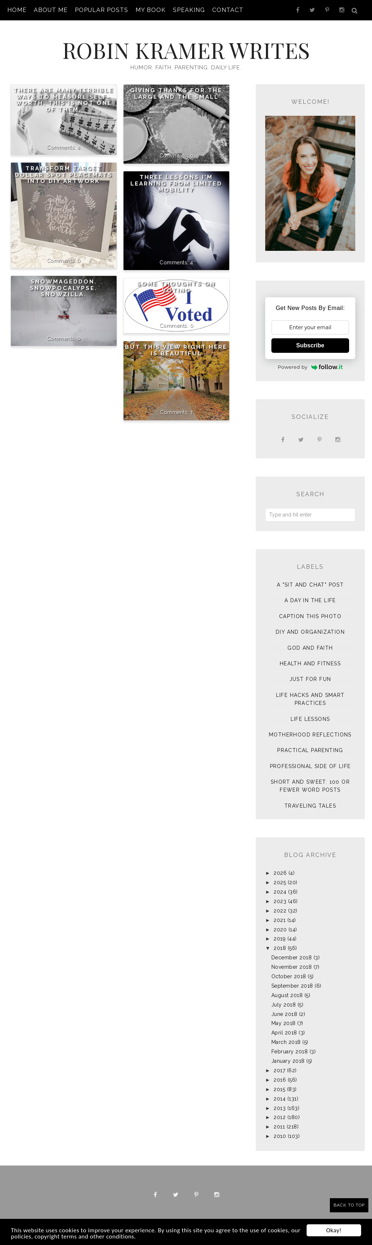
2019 (280, 939)
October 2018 (288, 976)
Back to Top (349, 1205)
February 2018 (289, 1051)
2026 (280, 873)
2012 (280, 1117)
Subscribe (310, 345)
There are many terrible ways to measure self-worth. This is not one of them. (63, 100)
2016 (280, 1080)
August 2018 (287, 995)
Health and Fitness (310, 663)
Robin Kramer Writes (186, 49)
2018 (280, 948)
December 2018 (291, 957)
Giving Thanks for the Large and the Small (176, 93)
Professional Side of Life (310, 766)
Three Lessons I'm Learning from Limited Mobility (176, 183)
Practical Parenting (310, 750)
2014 (280, 1099)
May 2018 (283, 1023)
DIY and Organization (310, 632)
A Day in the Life (310, 600)
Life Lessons (310, 719)
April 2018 (284, 1033)
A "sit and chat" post (310, 585)
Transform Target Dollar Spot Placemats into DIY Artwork (64, 174)
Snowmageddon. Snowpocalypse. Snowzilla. (63, 288)
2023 (280, 901)
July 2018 (283, 1005)
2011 (279, 1127)
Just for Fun (310, 679)
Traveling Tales (310, 806)
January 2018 (288, 1061)
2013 (280, 1108)
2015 (279, 1089)
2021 (280, 920)
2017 (279, 1070)
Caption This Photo (310, 616)
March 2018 (286, 1042)
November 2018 (291, 967)
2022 (280, 911)
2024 (280, 892)
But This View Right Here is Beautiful (176, 350)
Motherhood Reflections (310, 735)
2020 (280, 929)
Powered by (310, 367)
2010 (280, 1136)
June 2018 (284, 1014)
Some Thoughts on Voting (176, 287)
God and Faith (310, 648)
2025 (280, 882)
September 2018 (292, 986)
